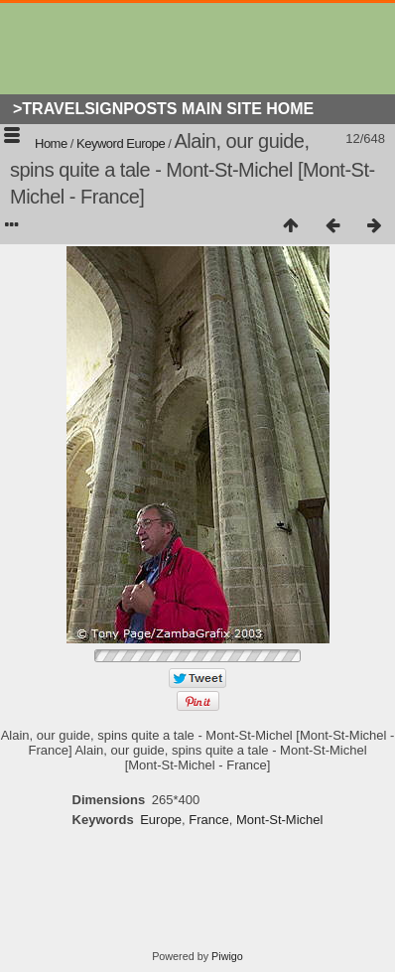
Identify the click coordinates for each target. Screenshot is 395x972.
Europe (145, 143)
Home (51, 143)
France (208, 819)
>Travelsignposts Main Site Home (163, 108)
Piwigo (227, 956)
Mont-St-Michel (279, 819)
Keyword (99, 143)
